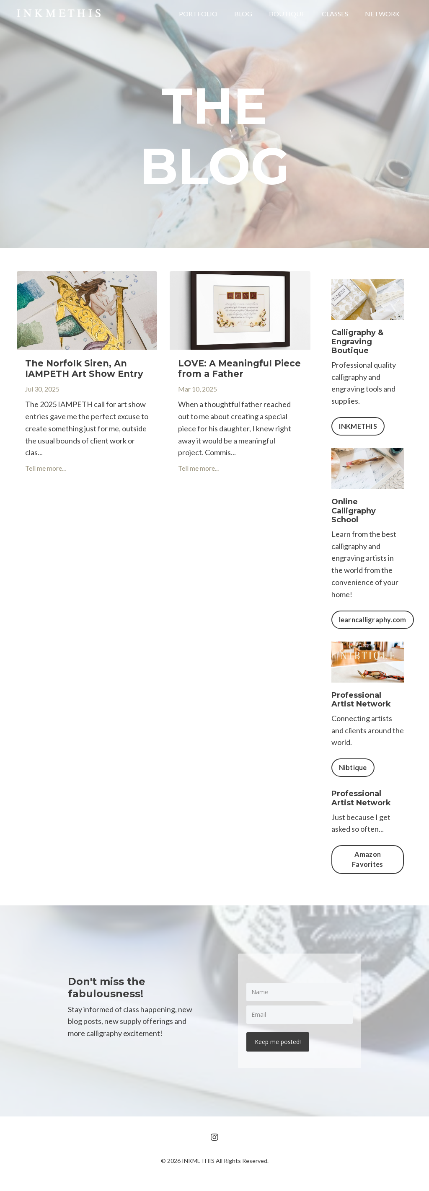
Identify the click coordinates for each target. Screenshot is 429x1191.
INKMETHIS (358, 426)
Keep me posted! (278, 1042)
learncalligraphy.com (372, 620)
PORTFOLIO (198, 14)
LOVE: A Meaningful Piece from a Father (239, 368)
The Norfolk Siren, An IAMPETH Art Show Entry (84, 368)
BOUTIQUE (287, 14)
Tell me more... (45, 468)
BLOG (243, 14)
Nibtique (353, 767)
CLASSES (335, 14)
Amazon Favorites (367, 859)
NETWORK (382, 14)
